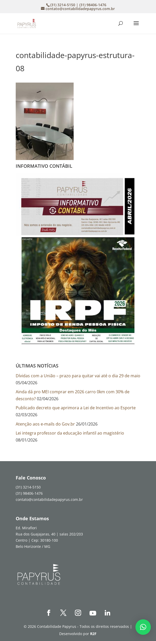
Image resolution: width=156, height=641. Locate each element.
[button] (143, 627)
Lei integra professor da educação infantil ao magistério (70, 433)
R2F (93, 633)
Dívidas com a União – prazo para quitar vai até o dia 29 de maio (78, 376)
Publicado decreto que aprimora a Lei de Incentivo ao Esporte (76, 408)
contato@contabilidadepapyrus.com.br (49, 499)
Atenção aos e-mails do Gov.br (45, 424)
